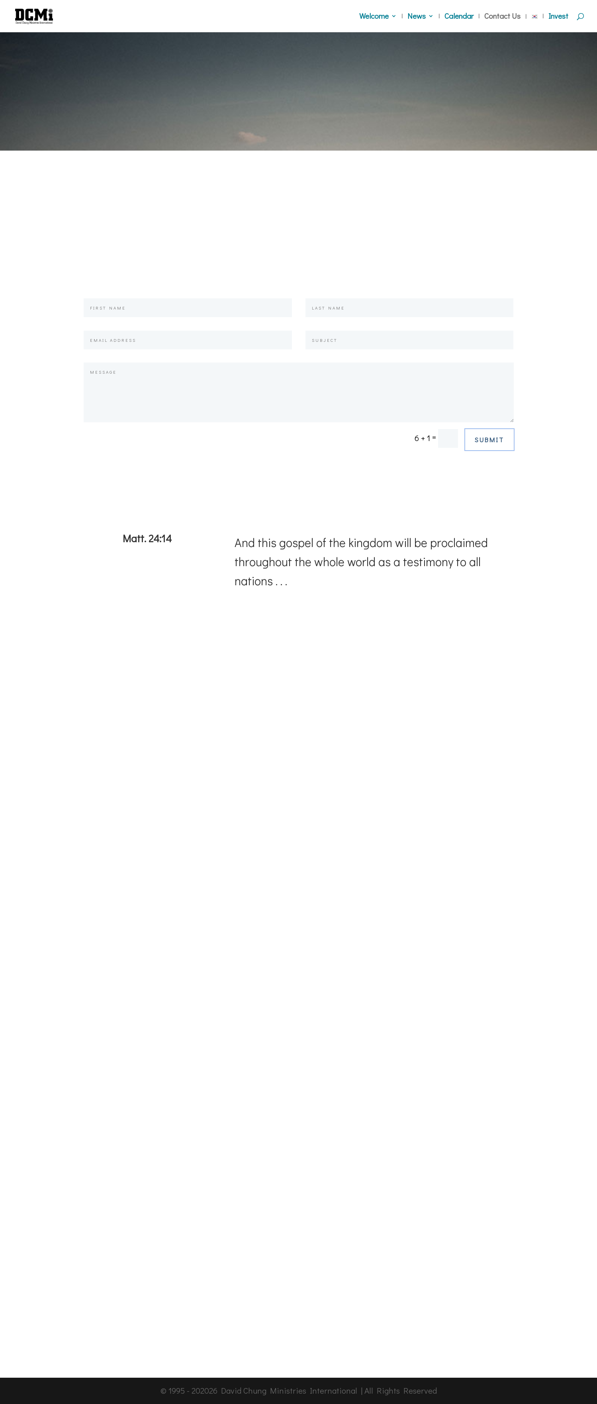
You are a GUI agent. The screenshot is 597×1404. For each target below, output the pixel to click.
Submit (489, 439)
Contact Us (502, 17)
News (416, 17)
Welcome (374, 17)
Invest (558, 17)
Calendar (459, 17)
